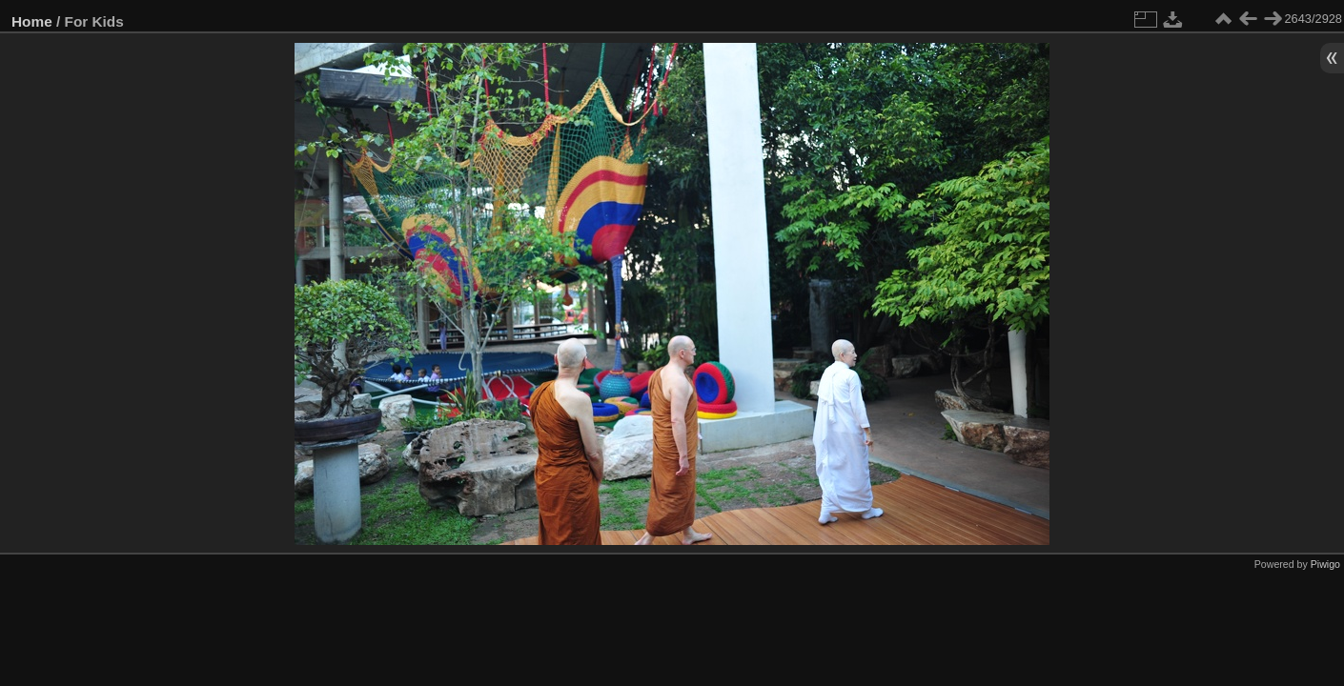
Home (31, 21)
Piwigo (1325, 564)
